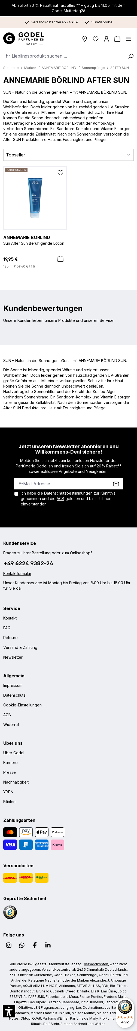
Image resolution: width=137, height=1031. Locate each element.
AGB (60, 498)
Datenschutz (14, 695)
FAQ (7, 627)
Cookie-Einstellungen (22, 705)
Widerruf (11, 724)
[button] (9, 1011)
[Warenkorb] (117, 38)
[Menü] (128, 38)
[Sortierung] (68, 155)
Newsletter (13, 657)
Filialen (9, 801)
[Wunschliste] (95, 38)
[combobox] (62, 56)
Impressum (12, 685)
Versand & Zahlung (20, 647)
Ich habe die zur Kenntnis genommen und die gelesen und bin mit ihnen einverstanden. (68, 498)
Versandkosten (96, 964)
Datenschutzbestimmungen (68, 493)
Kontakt (10, 618)
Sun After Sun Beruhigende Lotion (35, 240)
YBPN (8, 792)
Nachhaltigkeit (16, 782)
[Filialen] (84, 38)
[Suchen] (130, 56)
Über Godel (13, 752)
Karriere (10, 762)
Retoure (10, 637)
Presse (9, 772)
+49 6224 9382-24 (28, 563)
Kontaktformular (17, 573)
